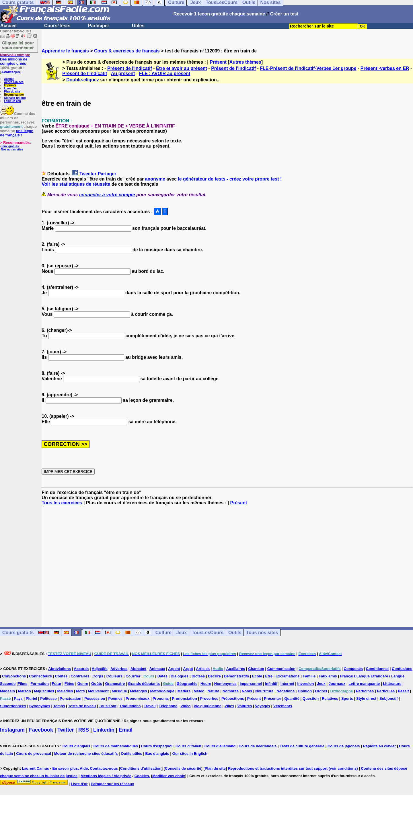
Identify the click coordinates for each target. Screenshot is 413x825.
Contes (61, 676)
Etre (268, 676)
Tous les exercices (62, 502)
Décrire (214, 676)
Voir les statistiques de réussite (76, 184)
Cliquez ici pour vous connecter (18, 45)
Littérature (392, 683)
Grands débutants (144, 683)
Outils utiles (131, 753)
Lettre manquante (364, 683)
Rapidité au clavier (379, 746)
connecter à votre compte (107, 194)
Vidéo (185, 706)
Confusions (402, 669)
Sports (347, 698)
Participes (365, 691)
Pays (18, 698)
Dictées (198, 676)
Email (126, 730)
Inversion (305, 683)
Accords (81, 669)
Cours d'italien (188, 746)
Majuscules (44, 691)
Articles (203, 669)
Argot (188, 669)
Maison (24, 691)
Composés (353, 669)
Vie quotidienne (207, 706)
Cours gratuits (18, 632)
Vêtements (282, 706)
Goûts (96, 683)
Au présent (123, 73)
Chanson (256, 669)
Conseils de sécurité (183, 768)
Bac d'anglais (157, 753)
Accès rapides (14, 82)
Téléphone (168, 706)
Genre (82, 683)
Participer (98, 25)
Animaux (157, 669)
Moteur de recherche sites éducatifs (86, 753)
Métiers (184, 691)
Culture (163, 632)
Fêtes (69, 683)
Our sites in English (189, 753)
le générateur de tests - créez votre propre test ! (230, 179)
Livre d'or (10, 88)
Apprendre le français (65, 50)
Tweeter (87, 173)
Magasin (7, 691)
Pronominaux (137, 698)
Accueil (8, 25)
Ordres (321, 691)
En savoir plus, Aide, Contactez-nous (85, 768)
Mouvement (98, 691)
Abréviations (59, 669)
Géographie (187, 683)
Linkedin (103, 730)
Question (311, 698)
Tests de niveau (82, 706)
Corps (97, 676)
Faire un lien (12, 101)
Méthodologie (162, 691)
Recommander (14, 94)
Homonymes (225, 683)
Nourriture (264, 691)
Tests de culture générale (302, 746)
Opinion (305, 691)
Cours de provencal (33, 753)
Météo (199, 691)
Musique (119, 691)
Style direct (366, 698)
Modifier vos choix (168, 776)
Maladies (65, 691)
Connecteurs (40, 676)
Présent (218, 62)
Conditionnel (377, 669)
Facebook (41, 730)
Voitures (244, 706)
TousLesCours (207, 632)
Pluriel (31, 698)
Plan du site (12, 91)
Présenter (272, 698)
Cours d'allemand (220, 746)
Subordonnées (13, 706)
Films (22, 683)
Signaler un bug (15, 97)
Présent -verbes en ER (385, 68)
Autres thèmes (245, 62)
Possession (94, 698)
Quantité (291, 698)
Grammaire (115, 683)
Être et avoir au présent (181, 68)
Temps (59, 706)
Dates (162, 676)
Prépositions (232, 698)
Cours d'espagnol (156, 746)
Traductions (130, 706)
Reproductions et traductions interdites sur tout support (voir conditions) (293, 768)
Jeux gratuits (10, 146)
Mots (80, 691)
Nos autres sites (12, 149)
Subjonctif (388, 698)
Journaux (337, 683)
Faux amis (328, 676)
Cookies (142, 776)
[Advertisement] (227, 561)
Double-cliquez (82, 79)
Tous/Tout (107, 706)
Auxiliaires (235, 669)
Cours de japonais (344, 746)
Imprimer (10, 85)
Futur (56, 683)
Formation (39, 683)
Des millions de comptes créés (15, 59)
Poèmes (115, 698)
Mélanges (138, 691)
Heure (205, 683)
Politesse (48, 698)
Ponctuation (70, 698)
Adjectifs (100, 669)
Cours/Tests (57, 25)
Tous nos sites (262, 632)
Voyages (262, 706)
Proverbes (209, 698)
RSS (83, 730)
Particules (386, 691)
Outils (234, 632)
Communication (281, 669)
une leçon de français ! (16, 133)
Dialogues (179, 676)
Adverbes (118, 669)
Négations (285, 691)
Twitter (65, 730)
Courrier (133, 676)
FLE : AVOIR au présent (164, 73)
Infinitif (271, 683)
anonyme (155, 179)
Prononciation (184, 698)
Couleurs (114, 676)
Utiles (138, 25)
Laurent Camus (35, 768)
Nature (213, 691)
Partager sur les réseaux (112, 784)
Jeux (181, 632)
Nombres (231, 691)
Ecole (257, 676)
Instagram (12, 730)
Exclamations (288, 676)
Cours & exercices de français (127, 50)
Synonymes (39, 706)
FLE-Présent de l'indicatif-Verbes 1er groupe (308, 68)
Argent (174, 669)
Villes (229, 706)
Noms (247, 691)
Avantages (10, 72)
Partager (107, 173)
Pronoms (161, 698)
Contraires (80, 676)
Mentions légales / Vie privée (106, 776)
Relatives (330, 698)
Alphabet (138, 669)
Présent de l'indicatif (129, 68)
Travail (149, 706)
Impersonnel (251, 683)
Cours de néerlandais (257, 746)
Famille (309, 676)
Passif (403, 691)
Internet (287, 683)
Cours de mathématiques (115, 746)
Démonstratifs (236, 676)
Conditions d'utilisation (140, 768)
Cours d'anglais (76, 746)
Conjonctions (14, 676)
